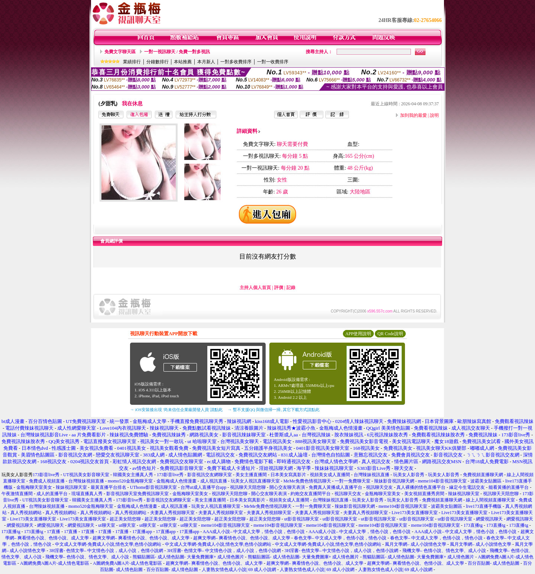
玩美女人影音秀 (408, 474)
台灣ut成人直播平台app (203, 487)
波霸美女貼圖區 (486, 481)
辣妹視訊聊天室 (71, 487)
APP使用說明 (358, 333)
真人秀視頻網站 (26, 512)
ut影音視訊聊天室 (301, 519)
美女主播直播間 (251, 474)
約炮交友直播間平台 (311, 493)
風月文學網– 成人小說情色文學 (415, 544)
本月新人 (206, 61)
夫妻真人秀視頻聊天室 (172, 512)
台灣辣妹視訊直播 (371, 474)
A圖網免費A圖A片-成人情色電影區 (54, 563)
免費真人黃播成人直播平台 (335, 487)
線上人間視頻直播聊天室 (490, 500)
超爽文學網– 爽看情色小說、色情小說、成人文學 (141, 538)
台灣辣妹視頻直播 (86, 481)
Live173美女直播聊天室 (415, 512)
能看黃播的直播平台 (509, 487)
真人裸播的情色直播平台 (420, 487)
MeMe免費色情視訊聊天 (307, 481)
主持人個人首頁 (255, 287)
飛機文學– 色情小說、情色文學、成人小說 (444, 550)
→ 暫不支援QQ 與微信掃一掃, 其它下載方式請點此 (274, 409)
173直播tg (473, 525)
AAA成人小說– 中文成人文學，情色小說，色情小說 (254, 531)
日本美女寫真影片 (288, 474)
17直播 (53, 531)
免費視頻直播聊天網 (483, 474)
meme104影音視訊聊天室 (442, 481)
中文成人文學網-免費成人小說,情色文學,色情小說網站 (108, 544)
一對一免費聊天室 (352, 481)
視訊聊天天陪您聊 (248, 487)
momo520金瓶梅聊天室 (130, 481)
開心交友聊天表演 (287, 487)
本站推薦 (183, 61)
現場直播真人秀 (87, 493)
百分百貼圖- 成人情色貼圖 (493, 563)
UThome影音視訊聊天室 (153, 487)
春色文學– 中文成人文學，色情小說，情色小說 (340, 538)
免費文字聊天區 (120, 51)
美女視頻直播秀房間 (424, 493)
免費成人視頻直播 (47, 481)
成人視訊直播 (213, 481)
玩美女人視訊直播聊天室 (255, 481)
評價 (278, 287)
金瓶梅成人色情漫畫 (176, 481)
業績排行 (132, 61)
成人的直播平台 (52, 493)
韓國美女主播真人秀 (133, 474)
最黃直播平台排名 (108, 487)
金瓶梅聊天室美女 (34, 487)
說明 (434, 115)
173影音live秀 (46, 474)
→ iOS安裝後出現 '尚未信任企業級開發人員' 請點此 (176, 409)
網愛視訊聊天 (489, 519)
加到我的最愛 (413, 115)
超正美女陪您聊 (125, 519)
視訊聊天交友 (379, 487)
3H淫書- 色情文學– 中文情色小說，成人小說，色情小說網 (106, 550)
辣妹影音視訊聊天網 (394, 481)
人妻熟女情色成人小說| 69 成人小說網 (239, 569)
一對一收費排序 (272, 61)
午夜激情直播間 (17, 493)
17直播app (142, 531)
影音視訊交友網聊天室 (209, 474)
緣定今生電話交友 (467, 487)
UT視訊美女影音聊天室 (86, 474)
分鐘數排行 (157, 61)
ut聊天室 (106, 525)
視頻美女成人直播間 (330, 474)
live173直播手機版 (484, 506)
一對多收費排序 (236, 61)
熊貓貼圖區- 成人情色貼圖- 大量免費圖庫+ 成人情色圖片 (188, 556)
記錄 (290, 287)
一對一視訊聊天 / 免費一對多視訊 (177, 51)
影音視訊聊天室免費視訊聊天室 (137, 493)
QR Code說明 (390, 333)
